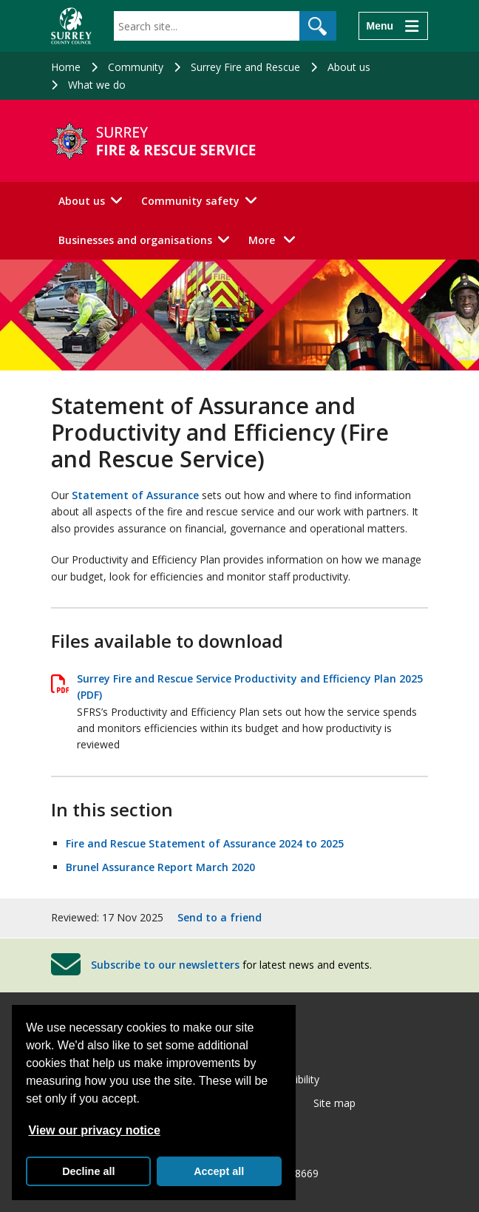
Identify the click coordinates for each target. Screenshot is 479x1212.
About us (348, 67)
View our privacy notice (94, 1130)
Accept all (219, 1171)
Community (135, 67)
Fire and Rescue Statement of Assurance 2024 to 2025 (205, 843)
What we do (97, 85)
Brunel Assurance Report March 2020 (160, 867)
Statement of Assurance (135, 495)
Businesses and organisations (135, 240)
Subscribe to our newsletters (165, 964)
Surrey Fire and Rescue (245, 67)
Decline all (88, 1171)
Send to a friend (219, 917)
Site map (334, 1103)
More (276, 239)
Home (66, 67)
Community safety (190, 201)
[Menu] (393, 26)
